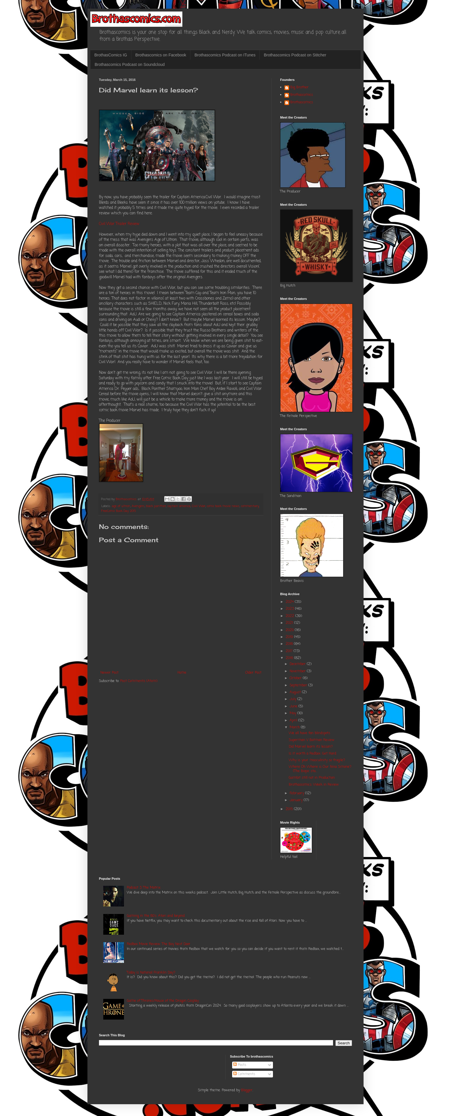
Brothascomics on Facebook (160, 55)
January (297, 800)
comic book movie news (223, 506)
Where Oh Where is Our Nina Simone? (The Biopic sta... (320, 769)
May (293, 713)
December (298, 664)
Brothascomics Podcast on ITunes (224, 55)
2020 (290, 630)
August (296, 692)
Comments (244, 1074)
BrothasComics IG (110, 55)
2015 (290, 809)
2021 (290, 623)
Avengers (138, 506)
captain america (178, 506)
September (299, 685)
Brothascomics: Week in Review (314, 784)
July (293, 699)
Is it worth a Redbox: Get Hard (312, 753)
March (295, 727)
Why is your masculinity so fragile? (317, 760)
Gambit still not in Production (312, 777)
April (294, 720)
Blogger (247, 1090)
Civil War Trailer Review (119, 224)
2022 (290, 616)
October (296, 678)
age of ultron (121, 506)
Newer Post (109, 672)
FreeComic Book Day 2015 (118, 511)
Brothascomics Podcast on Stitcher (295, 55)
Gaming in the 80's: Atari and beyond (156, 916)
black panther (156, 506)
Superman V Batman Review (312, 740)
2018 (290, 644)
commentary (250, 506)
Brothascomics (301, 95)
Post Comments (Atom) (138, 681)
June (294, 706)
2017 (290, 651)
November (298, 671)
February (297, 793)
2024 (290, 602)
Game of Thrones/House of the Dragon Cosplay (163, 1000)
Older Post (253, 672)
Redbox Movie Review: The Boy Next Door (158, 944)
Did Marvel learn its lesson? (311, 746)
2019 (290, 637)
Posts (239, 1065)
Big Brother (299, 87)
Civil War (198, 506)
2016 (290, 658)
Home (181, 672)
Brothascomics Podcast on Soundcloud (130, 64)
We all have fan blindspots (309, 733)
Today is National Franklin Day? (151, 972)
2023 (290, 609)
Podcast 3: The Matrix (143, 887)
